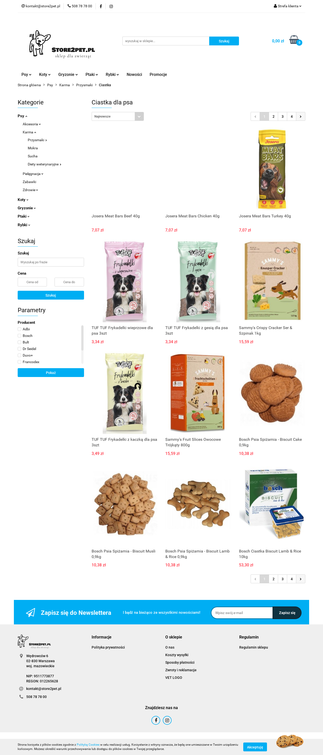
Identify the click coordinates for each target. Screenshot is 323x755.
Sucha (33, 156)
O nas (169, 647)
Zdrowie (30, 190)
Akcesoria (32, 124)
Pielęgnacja (33, 174)
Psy (26, 74)
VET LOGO (173, 678)
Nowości (134, 74)
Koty (45, 74)
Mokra (33, 148)
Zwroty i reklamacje (181, 670)
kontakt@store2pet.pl (43, 689)
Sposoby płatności (180, 662)
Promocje (158, 74)
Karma (29, 132)
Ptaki (92, 74)
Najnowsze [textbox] (102, 116)
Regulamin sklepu (253, 647)
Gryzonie (68, 74)
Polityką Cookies (88, 744)
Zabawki (29, 182)
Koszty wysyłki (177, 655)
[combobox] (118, 116)
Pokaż (51, 373)
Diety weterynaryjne (44, 164)
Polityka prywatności (108, 647)
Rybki (112, 74)
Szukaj (50, 295)
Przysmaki (37, 140)
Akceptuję (255, 747)
